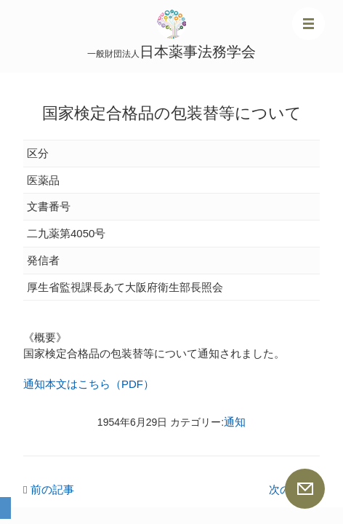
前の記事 (48, 489)
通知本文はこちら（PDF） (88, 384)
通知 (235, 422)
